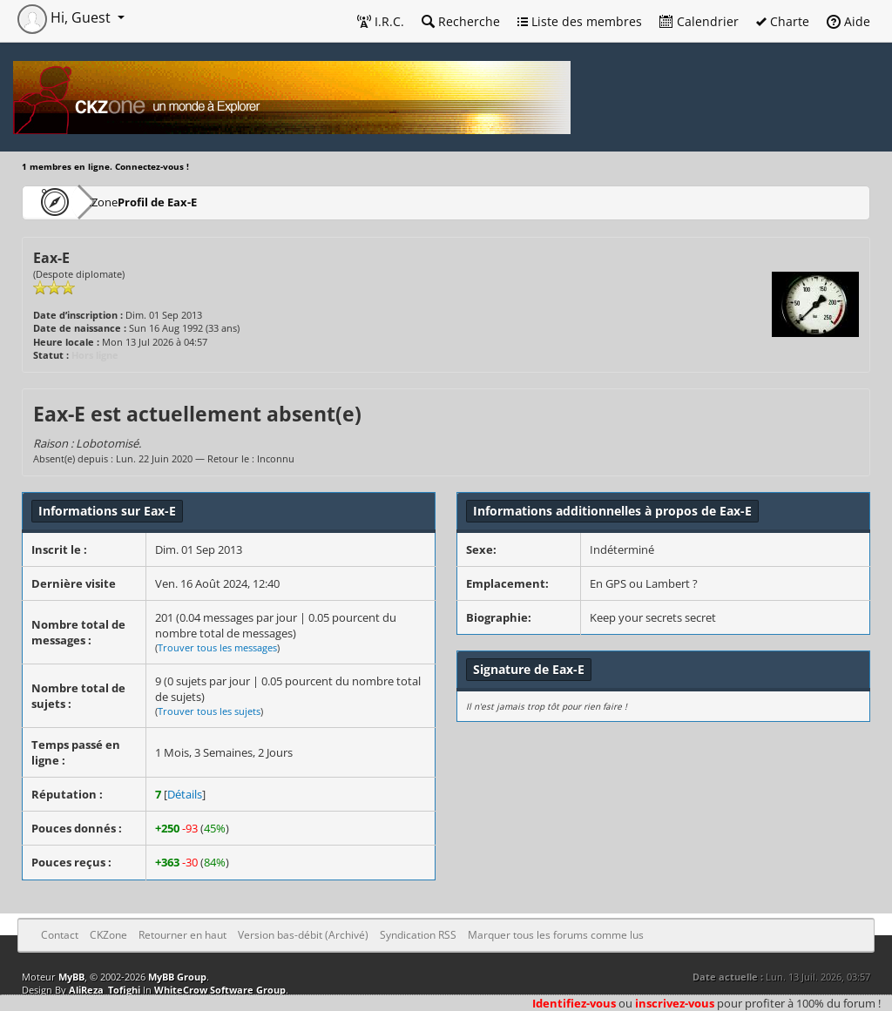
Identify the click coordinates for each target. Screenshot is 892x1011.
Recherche (461, 21)
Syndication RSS (418, 934)
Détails (184, 794)
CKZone (122, 201)
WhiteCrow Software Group (220, 989)
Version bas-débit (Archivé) (303, 934)
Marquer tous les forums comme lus (556, 934)
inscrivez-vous (674, 1003)
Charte (782, 21)
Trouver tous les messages (217, 647)
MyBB (71, 976)
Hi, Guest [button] (65, 17)
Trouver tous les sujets (209, 711)
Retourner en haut (182, 934)
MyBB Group (177, 976)
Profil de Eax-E (211, 201)
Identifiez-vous (574, 1003)
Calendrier (699, 21)
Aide (848, 21)
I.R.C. (380, 21)
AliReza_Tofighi (104, 989)
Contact (59, 934)
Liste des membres (579, 21)
